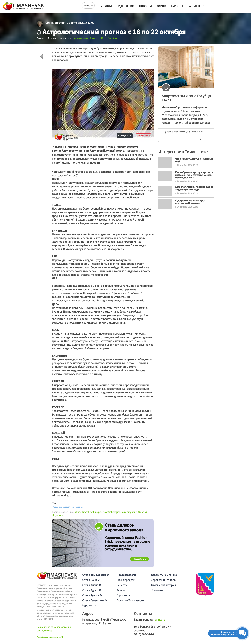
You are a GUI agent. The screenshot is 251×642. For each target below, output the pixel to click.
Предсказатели (126, 574)
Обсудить (124, 135)
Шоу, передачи (126, 579)
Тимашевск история (163, 585)
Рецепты (122, 585)
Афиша (161, 6)
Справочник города (163, 579)
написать (159, 619)
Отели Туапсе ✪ (92, 595)
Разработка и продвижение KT (50, 637)
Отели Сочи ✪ (91, 579)
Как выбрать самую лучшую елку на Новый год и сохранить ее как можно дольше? (194, 175)
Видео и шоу (125, 6)
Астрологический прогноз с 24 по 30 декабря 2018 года (194, 188)
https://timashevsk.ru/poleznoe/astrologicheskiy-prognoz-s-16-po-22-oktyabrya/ (100, 513)
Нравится (143, 135)
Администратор (55, 22)
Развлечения (197, 6)
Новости (145, 6)
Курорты (177, 6)
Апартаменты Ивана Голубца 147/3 (186, 98)
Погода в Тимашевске (130, 600)
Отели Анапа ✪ (91, 585)
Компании (104, 6)
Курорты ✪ (89, 605)
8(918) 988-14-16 (144, 634)
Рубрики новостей (61, 507)
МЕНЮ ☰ (88, 5)
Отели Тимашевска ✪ (95, 574)
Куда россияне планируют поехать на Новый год (190, 202)
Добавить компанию (164, 574)
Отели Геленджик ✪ (94, 600)
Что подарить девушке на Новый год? (194, 160)
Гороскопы (123, 595)
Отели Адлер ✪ (91, 590)
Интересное (77, 507)
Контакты (157, 590)
